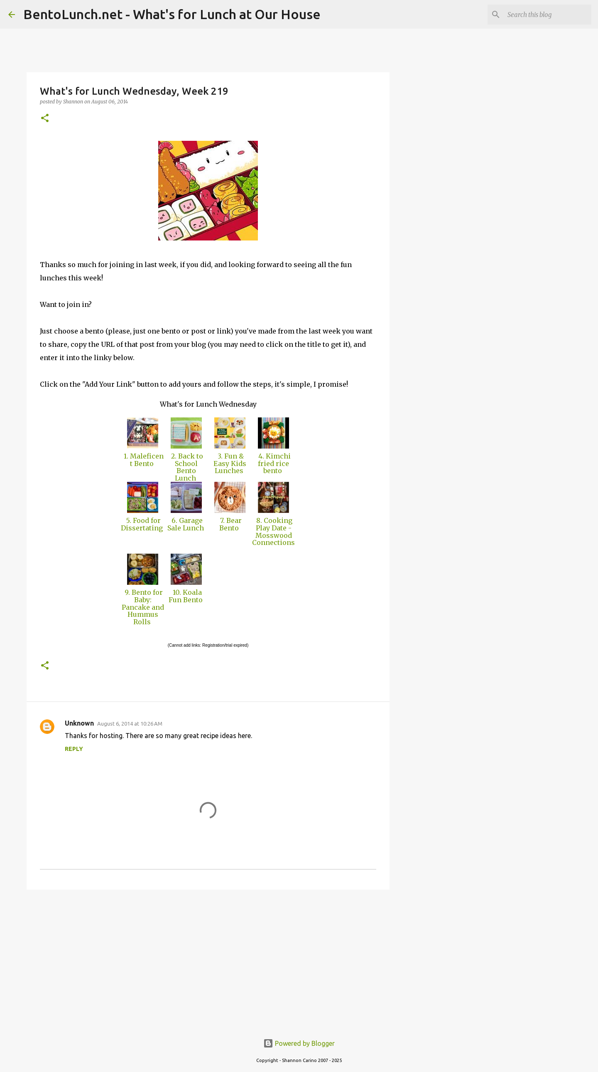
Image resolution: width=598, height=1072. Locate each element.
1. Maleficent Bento (143, 460)
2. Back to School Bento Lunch (186, 467)
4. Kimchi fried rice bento (274, 463)
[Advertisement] (208, 960)
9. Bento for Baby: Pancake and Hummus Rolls (143, 607)
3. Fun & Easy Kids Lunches (229, 463)
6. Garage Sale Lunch (186, 524)
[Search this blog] (547, 15)
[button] (45, 118)
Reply (74, 749)
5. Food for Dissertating (142, 524)
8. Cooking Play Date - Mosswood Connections (273, 535)
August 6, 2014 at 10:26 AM (129, 723)
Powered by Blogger (299, 1043)
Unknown (79, 723)
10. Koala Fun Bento (186, 596)
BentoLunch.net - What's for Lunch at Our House (172, 14)
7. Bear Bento (230, 524)
